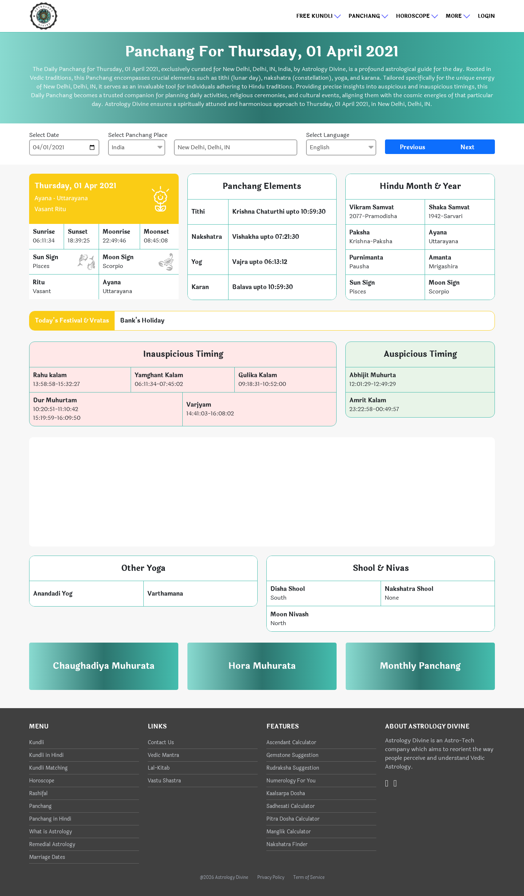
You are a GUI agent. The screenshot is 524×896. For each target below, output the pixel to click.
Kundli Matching (48, 768)
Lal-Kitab (159, 768)
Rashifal (38, 793)
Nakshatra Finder (286, 844)
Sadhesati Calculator (290, 806)
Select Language (327, 135)
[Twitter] (386, 783)
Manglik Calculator (288, 832)
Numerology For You (290, 781)
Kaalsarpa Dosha (285, 793)
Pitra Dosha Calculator (292, 819)
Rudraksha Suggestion (292, 768)
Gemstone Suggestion (292, 755)
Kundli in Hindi (46, 755)
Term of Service (309, 877)
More (458, 16)
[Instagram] (395, 783)
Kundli (36, 742)
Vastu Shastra (164, 781)
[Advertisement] (262, 492)
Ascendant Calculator (291, 742)
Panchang (369, 16)
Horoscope (417, 16)
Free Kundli (318, 16)
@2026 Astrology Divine (224, 877)
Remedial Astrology (52, 844)
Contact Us (161, 742)
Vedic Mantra (163, 755)
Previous (412, 147)
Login (486, 16)
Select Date (44, 135)
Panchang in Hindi (50, 819)
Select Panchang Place (137, 135)
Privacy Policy (270, 877)
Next (467, 147)
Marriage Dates (47, 857)
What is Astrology (50, 832)
